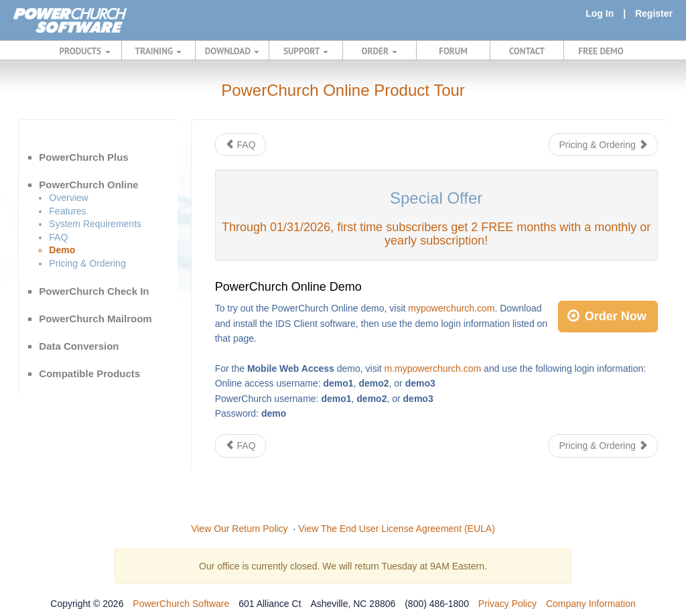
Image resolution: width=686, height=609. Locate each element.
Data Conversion (79, 346)
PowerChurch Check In (94, 291)
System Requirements (95, 223)
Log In (600, 13)
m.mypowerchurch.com (433, 368)
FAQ (58, 237)
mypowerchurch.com (451, 308)
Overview (68, 197)
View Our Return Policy (239, 528)
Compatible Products (89, 373)
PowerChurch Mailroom (95, 318)
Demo (62, 250)
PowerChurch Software (181, 603)
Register (654, 13)
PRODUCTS (85, 51)
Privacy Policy (507, 603)
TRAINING (158, 51)
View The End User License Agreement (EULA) (396, 528)
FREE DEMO (600, 51)
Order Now (606, 316)
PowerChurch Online (88, 184)
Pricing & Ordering (87, 263)
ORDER (380, 51)
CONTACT (527, 51)
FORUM (453, 51)
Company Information (591, 603)
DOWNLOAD (232, 51)
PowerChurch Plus (83, 157)
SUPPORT (305, 51)
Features (67, 211)
